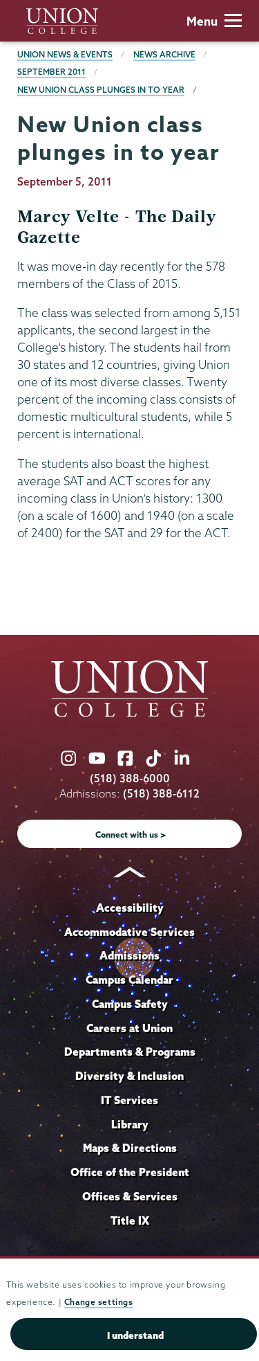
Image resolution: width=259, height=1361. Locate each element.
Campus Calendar (129, 979)
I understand (135, 1335)
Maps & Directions (130, 1148)
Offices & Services (130, 1196)
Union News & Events (65, 54)
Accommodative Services (129, 932)
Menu (214, 21)
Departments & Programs (129, 1051)
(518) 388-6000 (130, 778)
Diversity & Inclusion (129, 1076)
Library (129, 1124)
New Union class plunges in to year (100, 89)
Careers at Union (129, 1028)
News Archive (164, 54)
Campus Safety (130, 1004)
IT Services (129, 1100)
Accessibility (130, 907)
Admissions (129, 955)
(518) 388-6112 (161, 793)
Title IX (130, 1220)
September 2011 (51, 71)
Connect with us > (130, 834)
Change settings (98, 1302)
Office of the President (129, 1172)
